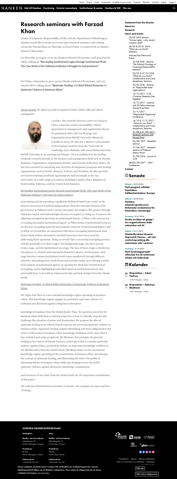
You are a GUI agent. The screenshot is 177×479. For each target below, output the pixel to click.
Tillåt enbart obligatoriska (147, 474)
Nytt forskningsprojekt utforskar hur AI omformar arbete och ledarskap (140, 254)
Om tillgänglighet (148, 464)
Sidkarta (133, 459)
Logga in (172, 2)
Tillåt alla (140, 468)
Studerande (105, 2)
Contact (129, 169)
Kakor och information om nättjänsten (130, 462)
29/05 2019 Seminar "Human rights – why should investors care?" (142, 40)
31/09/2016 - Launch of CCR (144, 157)
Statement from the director (139, 22)
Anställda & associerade (121, 2)
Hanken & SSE (113, 8)
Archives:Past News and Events (140, 56)
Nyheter (128, 184)
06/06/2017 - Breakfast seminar (144, 142)
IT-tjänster (137, 2)
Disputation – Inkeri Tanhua (140, 274)
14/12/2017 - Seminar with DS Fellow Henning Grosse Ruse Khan (143, 105)
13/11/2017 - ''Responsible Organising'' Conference (144, 114)
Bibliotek (146, 2)
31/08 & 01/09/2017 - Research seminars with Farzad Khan (144, 134)
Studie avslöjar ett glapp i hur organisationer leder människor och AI (139, 222)
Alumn (81, 2)
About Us (130, 26)
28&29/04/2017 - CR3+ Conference (141, 164)
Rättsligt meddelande (147, 459)
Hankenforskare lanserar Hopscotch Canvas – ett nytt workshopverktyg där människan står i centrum (140, 238)
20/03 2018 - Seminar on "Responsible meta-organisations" (143, 87)
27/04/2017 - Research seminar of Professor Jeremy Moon (144, 150)
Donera (89, 2)
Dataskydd (150, 462)
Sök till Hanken (32, 8)
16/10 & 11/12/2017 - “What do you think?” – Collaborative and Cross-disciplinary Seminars (144, 124)
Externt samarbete (67, 8)
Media (96, 2)
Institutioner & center (91, 8)
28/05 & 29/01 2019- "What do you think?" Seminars (140, 49)
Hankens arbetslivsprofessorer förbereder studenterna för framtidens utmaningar (140, 206)
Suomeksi (155, 2)
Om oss (127, 8)
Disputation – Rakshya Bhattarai (142, 286)
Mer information (43, 473)
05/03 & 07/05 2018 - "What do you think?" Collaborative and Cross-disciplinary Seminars (144, 77)
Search (174, 8)
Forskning (48, 8)
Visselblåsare (123, 459)
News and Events (134, 33)
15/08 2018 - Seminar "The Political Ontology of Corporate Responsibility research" (144, 65)
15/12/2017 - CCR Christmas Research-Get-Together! (144, 96)
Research (130, 29)
